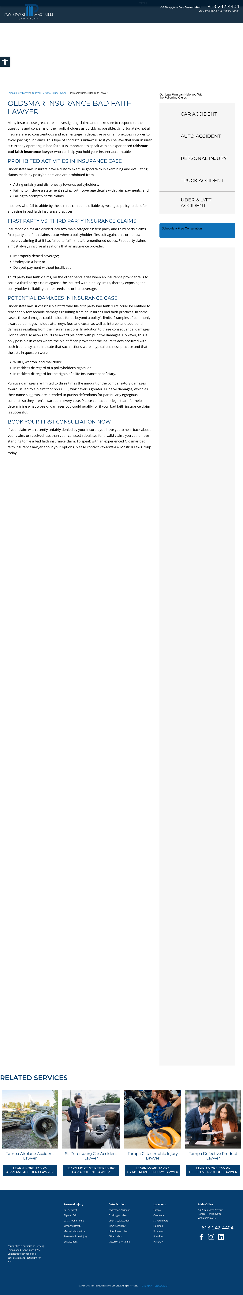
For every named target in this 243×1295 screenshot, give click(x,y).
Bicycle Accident (117, 1226)
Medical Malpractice (74, 1231)
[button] (5, 62)
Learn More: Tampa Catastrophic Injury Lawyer (152, 1170)
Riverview (158, 1231)
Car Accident (70, 1210)
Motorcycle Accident (119, 1241)
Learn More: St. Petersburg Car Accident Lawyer (91, 1170)
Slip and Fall (70, 1215)
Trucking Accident (118, 1215)
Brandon (158, 1236)
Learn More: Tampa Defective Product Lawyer (213, 1170)
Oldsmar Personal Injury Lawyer (49, 93)
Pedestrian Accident (119, 1210)
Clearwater (159, 1215)
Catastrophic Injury (74, 1220)
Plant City (158, 1241)
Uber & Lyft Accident (119, 1220)
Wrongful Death (72, 1226)
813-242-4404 (223, 6)
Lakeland (158, 1226)
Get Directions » (207, 1218)
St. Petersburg (160, 1220)
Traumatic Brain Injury (75, 1236)
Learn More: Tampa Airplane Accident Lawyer (30, 1170)
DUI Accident (115, 1236)
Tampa (157, 1210)
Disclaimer (161, 1285)
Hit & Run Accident (118, 1231)
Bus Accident (70, 1241)
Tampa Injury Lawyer (19, 93)
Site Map (147, 1285)
